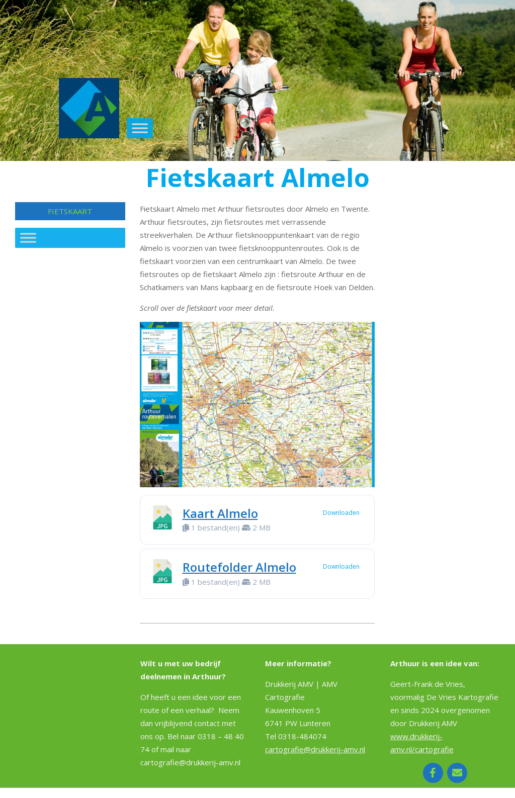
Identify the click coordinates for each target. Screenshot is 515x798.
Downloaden (341, 512)
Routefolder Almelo (239, 567)
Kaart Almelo (220, 513)
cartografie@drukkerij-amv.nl (315, 749)
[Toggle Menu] (140, 128)
